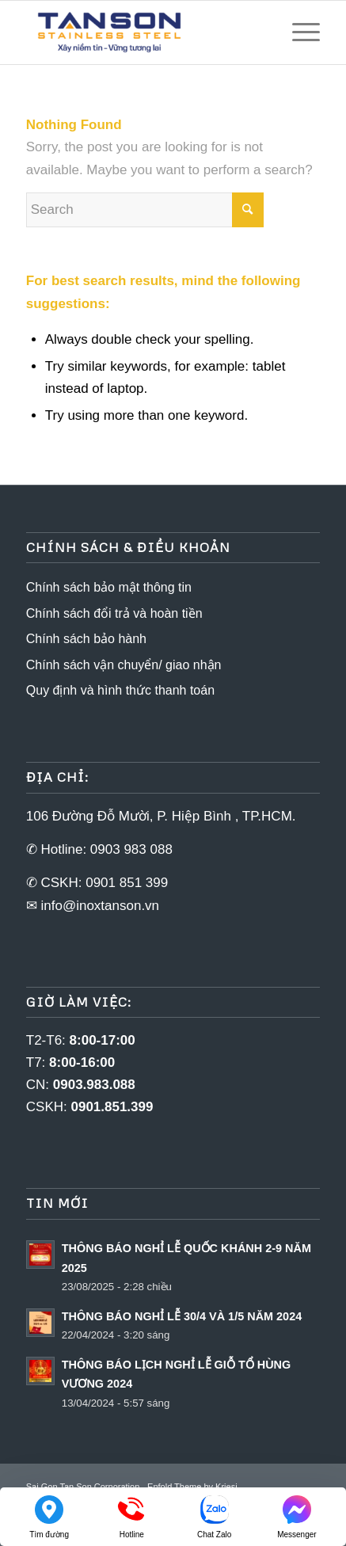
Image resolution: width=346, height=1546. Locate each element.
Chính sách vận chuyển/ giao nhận (124, 665)
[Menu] (298, 32)
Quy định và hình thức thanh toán (120, 690)
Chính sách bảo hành (86, 638)
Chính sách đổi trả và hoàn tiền (114, 613)
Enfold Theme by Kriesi (192, 1486)
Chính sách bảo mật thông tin (109, 587)
